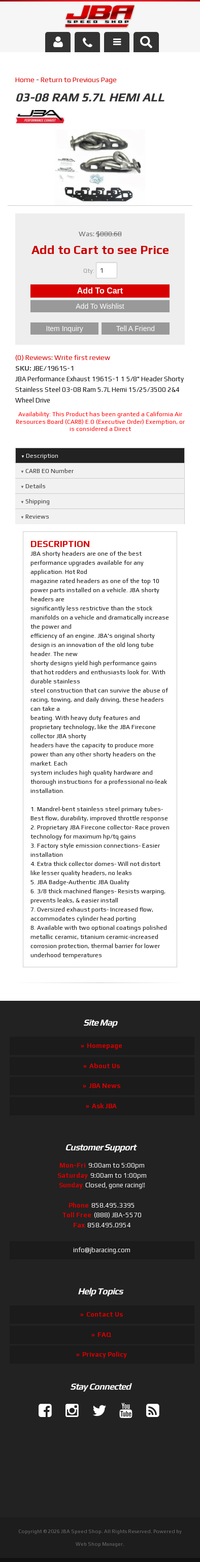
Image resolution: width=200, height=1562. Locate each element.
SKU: (24, 368)
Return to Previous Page (79, 80)
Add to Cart (100, 290)
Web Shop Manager (99, 1544)
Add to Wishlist (100, 306)
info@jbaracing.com (101, 1250)
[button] (146, 42)
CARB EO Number (49, 471)
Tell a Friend (135, 328)
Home (25, 80)
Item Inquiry (64, 328)
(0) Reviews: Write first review (62, 357)
